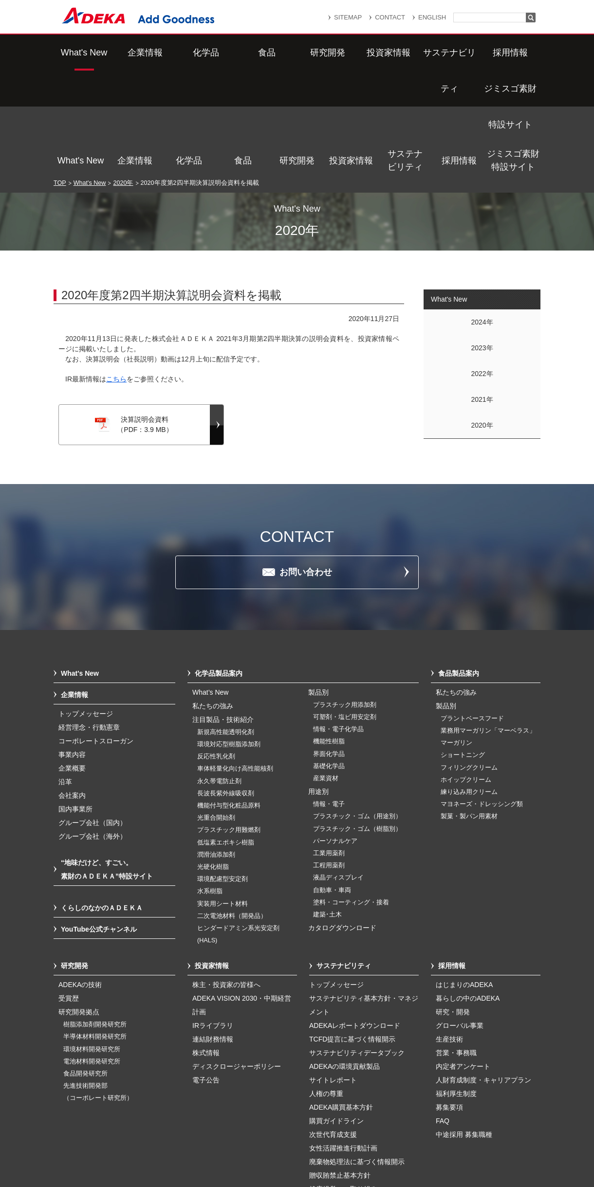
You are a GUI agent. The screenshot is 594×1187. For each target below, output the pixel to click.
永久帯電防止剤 (219, 678)
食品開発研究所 (85, 970)
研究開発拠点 (78, 909)
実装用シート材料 (222, 800)
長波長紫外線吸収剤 (225, 690)
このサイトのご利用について (306, 1154)
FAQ (442, 1018)
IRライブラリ (212, 922)
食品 (243, 52)
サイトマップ (203, 1131)
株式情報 (206, 949)
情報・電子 (329, 701)
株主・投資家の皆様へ (226, 881)
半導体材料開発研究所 (95, 933)
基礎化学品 (329, 663)
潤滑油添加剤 (216, 751)
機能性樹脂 (329, 638)
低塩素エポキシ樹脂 (225, 739)
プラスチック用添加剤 (344, 601)
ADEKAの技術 (80, 881)
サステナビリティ (405, 52)
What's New (80, 52)
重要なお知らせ (313, 1131)
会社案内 (72, 692)
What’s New (210, 589)
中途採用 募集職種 (464, 1031)
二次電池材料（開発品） (232, 812)
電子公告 (206, 977)
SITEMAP (348, 17)
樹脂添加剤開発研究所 (95, 921)
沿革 (65, 679)
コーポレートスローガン (95, 638)
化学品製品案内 (218, 570)
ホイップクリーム (466, 676)
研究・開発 (453, 909)
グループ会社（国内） (92, 719)
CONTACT (390, 17)
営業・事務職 (456, 949)
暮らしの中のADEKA (468, 895)
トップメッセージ (85, 610)
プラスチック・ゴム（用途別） (357, 713)
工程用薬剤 (329, 762)
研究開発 (297, 52)
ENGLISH (432, 17)
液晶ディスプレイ (338, 774)
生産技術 (449, 936)
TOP (60, 79)
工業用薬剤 (329, 750)
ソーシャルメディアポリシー (457, 1144)
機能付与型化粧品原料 (228, 702)
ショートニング (463, 651)
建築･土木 (327, 811)
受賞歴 (68, 895)
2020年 (123, 79)
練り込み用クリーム (469, 688)
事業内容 (72, 651)
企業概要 (72, 665)
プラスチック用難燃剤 (228, 726)
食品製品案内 (458, 570)
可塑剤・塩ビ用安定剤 (344, 614)
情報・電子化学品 (338, 626)
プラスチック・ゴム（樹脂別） (357, 725)
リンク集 (256, 1131)
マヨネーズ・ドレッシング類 (482, 701)
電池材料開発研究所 (91, 958)
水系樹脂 (210, 788)
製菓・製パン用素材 (469, 713)
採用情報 (459, 52)
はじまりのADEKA (464, 881)
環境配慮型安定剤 (222, 776)
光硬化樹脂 (213, 763)
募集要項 (449, 1004)
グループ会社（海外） (92, 733)
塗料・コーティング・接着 (351, 799)
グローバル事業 (459, 922)
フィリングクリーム (469, 664)
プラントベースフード (472, 615)
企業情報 (134, 52)
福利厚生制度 (456, 990)
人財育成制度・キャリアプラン (483, 977)
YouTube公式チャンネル (99, 826)
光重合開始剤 (216, 714)
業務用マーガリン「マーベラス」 (488, 627)
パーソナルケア (335, 738)
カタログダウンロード (342, 824)
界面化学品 (329, 650)
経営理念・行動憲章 (89, 624)
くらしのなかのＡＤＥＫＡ (102, 805)
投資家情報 (351, 52)
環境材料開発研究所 (91, 946)
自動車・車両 (332, 787)
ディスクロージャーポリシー (236, 963)
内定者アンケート (463, 963)
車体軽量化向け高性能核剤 (235, 665)
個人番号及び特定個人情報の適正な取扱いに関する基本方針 (185, 1144)
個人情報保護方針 (384, 1131)
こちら (116, 276)
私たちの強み (212, 603)
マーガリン (456, 639)
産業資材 (325, 675)
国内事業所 (75, 706)
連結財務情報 (212, 936)
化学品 (189, 52)
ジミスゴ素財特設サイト (513, 52)
